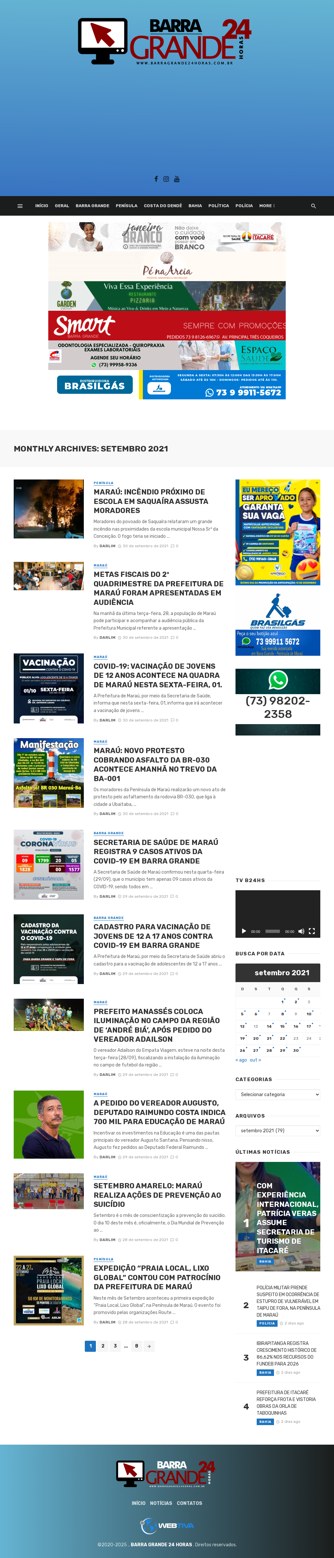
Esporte (269, 205)
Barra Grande (92, 205)
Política (218, 205)
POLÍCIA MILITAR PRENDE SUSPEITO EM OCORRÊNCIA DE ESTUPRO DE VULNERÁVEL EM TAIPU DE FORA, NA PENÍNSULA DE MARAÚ (288, 1301)
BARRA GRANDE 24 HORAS (161, 1545)
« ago (241, 1060)
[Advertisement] (167, 118)
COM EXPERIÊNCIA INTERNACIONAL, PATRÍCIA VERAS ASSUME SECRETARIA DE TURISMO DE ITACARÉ (288, 1218)
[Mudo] (301, 931)
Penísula (126, 205)
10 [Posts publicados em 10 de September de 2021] (309, 1014)
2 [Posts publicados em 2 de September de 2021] (296, 1002)
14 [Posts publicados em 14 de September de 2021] (269, 1026)
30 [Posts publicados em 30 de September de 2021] (296, 1050)
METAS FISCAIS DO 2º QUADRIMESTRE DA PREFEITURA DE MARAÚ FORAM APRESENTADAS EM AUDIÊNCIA (159, 588)
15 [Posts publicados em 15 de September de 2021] (282, 1026)
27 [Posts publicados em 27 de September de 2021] (255, 1050)
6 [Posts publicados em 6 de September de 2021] (255, 1014)
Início (41, 205)
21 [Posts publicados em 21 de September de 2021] (269, 1038)
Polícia (244, 205)
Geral (62, 205)
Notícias (161, 1503)
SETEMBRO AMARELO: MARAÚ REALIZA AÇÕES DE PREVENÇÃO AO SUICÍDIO (157, 1195)
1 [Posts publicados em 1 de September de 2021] (282, 1002)
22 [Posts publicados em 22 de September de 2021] (282, 1038)
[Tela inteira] (312, 931)
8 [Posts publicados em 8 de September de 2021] (282, 1014)
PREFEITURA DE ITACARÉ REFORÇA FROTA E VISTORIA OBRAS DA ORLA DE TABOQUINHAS (286, 1403)
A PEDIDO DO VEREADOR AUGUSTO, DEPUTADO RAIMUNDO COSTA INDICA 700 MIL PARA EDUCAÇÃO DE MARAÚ (159, 1112)
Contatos (189, 1503)
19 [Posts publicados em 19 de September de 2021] (242, 1038)
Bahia (195, 205)
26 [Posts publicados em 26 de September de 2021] (242, 1050)
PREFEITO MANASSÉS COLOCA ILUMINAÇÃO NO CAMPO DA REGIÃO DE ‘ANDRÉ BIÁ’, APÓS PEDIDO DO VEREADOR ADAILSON (157, 1025)
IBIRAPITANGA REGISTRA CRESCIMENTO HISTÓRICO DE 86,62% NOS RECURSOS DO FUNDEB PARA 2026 (287, 1354)
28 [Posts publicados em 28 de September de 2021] (269, 1050)
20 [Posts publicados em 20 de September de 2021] (256, 1038)
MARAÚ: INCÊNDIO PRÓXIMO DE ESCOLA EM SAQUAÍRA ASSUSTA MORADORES (151, 501)
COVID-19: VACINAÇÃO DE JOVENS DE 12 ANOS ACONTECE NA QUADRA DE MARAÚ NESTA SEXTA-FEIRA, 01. (158, 675)
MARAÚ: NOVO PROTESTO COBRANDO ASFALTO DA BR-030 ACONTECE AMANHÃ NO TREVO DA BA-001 (155, 764)
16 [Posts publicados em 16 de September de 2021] (296, 1026)
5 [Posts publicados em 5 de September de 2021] (242, 1014)
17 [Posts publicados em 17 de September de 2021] (309, 1026)
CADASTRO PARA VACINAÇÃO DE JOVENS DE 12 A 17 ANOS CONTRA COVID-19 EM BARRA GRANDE (153, 936)
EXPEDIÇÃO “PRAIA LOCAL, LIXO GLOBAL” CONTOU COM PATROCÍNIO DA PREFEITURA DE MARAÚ (157, 1277)
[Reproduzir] (244, 931)
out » (255, 1060)
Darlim (107, 546)
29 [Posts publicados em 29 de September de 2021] (282, 1050)
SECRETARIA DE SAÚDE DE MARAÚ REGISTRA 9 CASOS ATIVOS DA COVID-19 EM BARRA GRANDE (156, 851)
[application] (277, 914)
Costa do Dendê (163, 205)
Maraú (101, 565)
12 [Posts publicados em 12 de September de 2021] (242, 1026)
